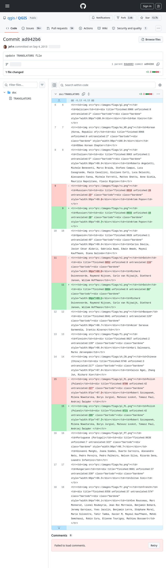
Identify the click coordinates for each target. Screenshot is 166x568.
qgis (11, 17)
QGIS (22, 17)
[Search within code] (109, 85)
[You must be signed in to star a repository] (149, 17)
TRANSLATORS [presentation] (22, 98)
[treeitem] (28, 95)
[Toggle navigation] (7, 6)
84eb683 (128, 64)
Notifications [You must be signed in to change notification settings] (101, 17)
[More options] (158, 94)
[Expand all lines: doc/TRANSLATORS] (96, 94)
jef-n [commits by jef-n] (11, 46)
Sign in (147, 6)
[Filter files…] (27, 85)
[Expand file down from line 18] (66, 541)
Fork (125, 18)
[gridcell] (111, 100)
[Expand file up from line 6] (66, 100)
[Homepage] (83, 6)
